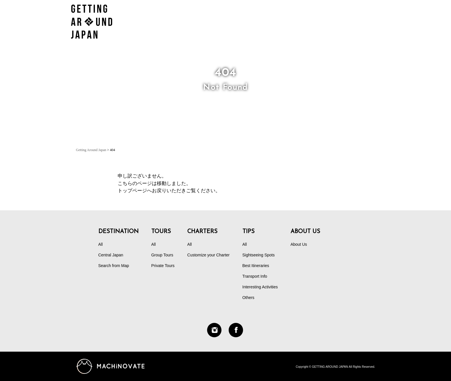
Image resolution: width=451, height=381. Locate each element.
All (100, 244)
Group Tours (162, 255)
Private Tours (163, 265)
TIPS (368, 15)
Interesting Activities (260, 287)
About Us (299, 244)
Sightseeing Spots (258, 255)
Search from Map (113, 265)
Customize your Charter (208, 255)
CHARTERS (276, 15)
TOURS (236, 15)
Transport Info (254, 276)
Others (248, 297)
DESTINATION (327, 15)
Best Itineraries (255, 265)
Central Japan (110, 255)
